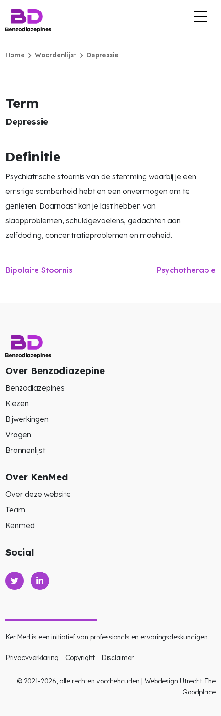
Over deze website (38, 494)
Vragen (18, 434)
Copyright (80, 658)
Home (15, 55)
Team (15, 509)
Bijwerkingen (27, 419)
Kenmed (20, 525)
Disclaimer (118, 658)
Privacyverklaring (32, 658)
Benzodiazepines (35, 387)
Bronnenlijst (25, 450)
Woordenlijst (55, 55)
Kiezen (17, 403)
